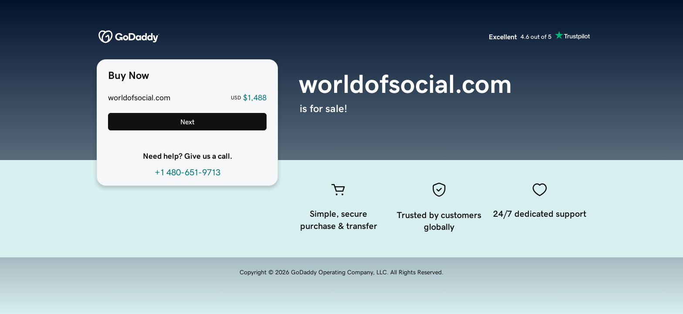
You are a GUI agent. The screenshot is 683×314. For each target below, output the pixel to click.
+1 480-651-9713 (187, 172)
